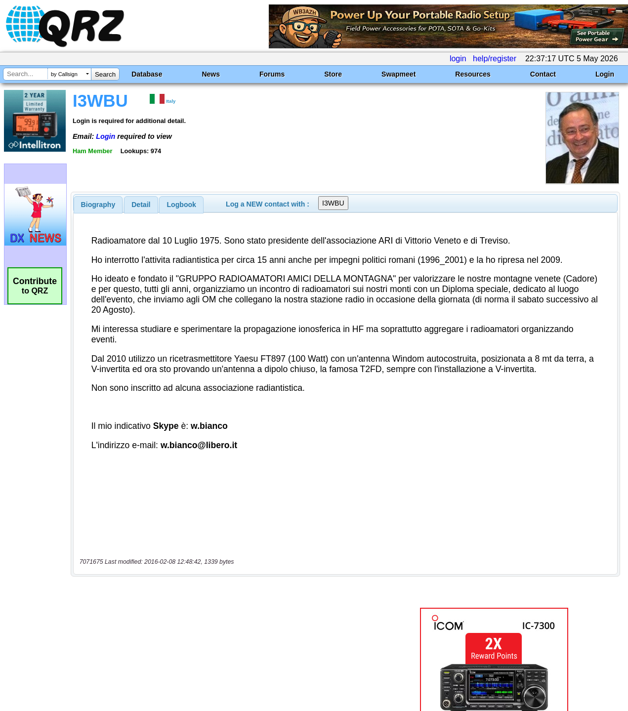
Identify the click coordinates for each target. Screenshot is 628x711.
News (211, 74)
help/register (494, 58)
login (458, 58)
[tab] (98, 204)
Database (146, 74)
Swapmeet (398, 74)
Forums (272, 74)
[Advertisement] (227, 607)
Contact (543, 74)
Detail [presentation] (140, 205)
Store (333, 74)
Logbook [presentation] (181, 205)
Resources (473, 74)
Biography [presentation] (98, 205)
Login (604, 74)
